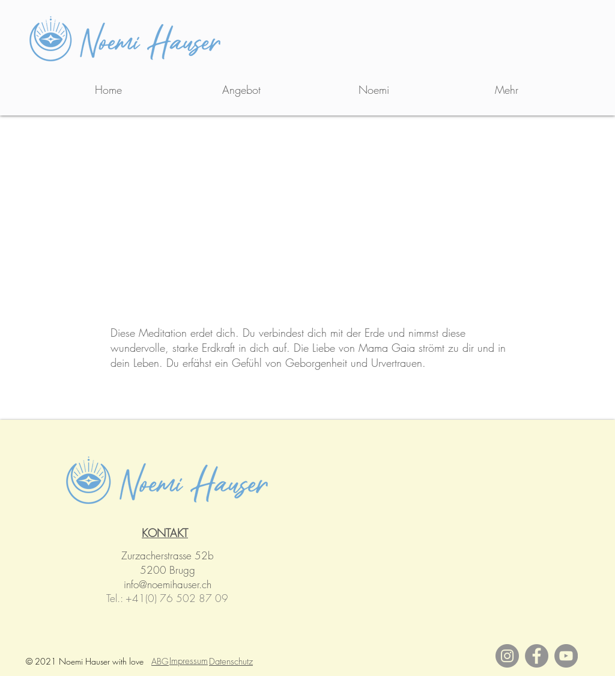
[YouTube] (566, 656)
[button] (241, 90)
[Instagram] (507, 656)
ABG (160, 661)
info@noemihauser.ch (167, 584)
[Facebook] (536, 656)
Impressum (188, 661)
